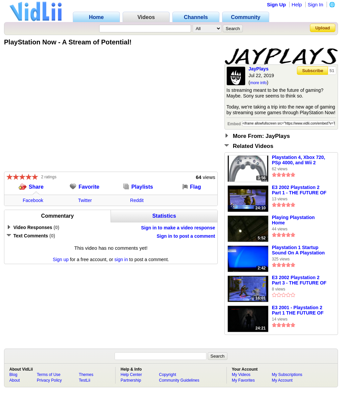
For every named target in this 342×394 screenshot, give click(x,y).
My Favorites (243, 380)
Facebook (33, 200)
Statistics (164, 216)
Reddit (137, 200)
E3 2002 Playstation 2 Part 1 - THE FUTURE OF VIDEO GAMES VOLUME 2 (299, 190)
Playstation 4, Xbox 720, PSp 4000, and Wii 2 (298, 160)
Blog (13, 374)
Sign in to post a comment (186, 236)
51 (332, 70)
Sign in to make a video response (178, 227)
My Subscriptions (287, 374)
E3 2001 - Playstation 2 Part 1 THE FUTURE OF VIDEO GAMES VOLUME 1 (299, 310)
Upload (322, 27)
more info (258, 82)
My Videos (241, 374)
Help (297, 4)
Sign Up (276, 4)
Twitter (85, 200)
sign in (121, 259)
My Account (282, 380)
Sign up (60, 259)
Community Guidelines (179, 380)
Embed (234, 124)
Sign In (315, 4)
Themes (86, 374)
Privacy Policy (49, 380)
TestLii (84, 380)
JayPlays (258, 68)
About (14, 380)
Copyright (167, 374)
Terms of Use (48, 374)
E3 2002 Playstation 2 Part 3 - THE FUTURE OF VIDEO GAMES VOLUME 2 (299, 280)
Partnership (131, 380)
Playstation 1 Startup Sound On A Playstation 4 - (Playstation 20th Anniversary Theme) (298, 250)
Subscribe (312, 70)
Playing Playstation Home (293, 220)
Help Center (131, 374)
